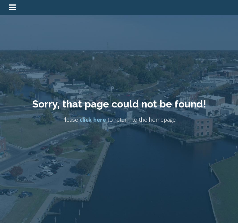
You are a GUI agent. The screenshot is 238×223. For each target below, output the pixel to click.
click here (93, 120)
